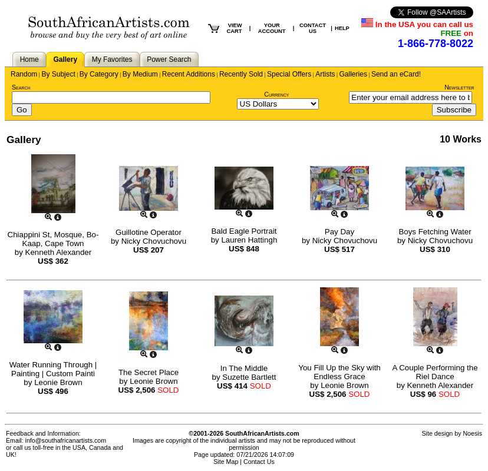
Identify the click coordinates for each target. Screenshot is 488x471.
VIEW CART (234, 28)
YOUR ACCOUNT (272, 28)
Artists (325, 74)
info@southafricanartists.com (66, 440)
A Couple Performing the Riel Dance (434, 372)
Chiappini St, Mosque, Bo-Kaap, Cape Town (53, 239)
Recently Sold (241, 74)
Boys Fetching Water (434, 231)
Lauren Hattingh (249, 240)
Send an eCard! (396, 74)
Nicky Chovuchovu (153, 241)
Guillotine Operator (149, 232)
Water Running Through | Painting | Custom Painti (53, 369)
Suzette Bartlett (249, 377)
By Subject (58, 74)
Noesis (472, 433)
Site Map (225, 461)
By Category (99, 74)
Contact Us (259, 461)
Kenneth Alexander (58, 252)
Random (24, 74)
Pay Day (339, 231)
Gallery (65, 59)
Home (29, 59)
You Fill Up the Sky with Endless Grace (339, 372)
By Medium (140, 74)
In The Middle (244, 368)
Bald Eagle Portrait (243, 231)
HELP (342, 28)
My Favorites (112, 59)
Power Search (169, 59)
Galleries (353, 74)
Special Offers (289, 74)
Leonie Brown (58, 382)
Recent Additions (188, 74)
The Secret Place (148, 372)
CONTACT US (312, 28)
